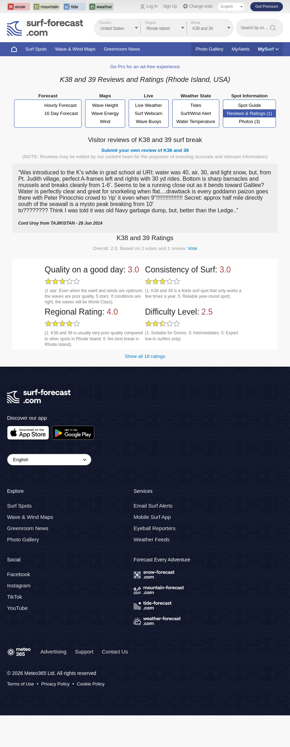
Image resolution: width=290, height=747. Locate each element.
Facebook (18, 574)
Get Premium (266, 6)
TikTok (14, 597)
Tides (195, 105)
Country (105, 23)
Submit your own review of (145, 150)
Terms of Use (20, 684)
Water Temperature (195, 121)
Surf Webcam (148, 113)
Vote (192, 248)
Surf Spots (36, 49)
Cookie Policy (91, 684)
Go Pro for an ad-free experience (145, 66)
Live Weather (148, 105)
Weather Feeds (151, 539)
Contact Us (115, 652)
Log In (152, 6)
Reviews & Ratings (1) (249, 113)
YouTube (17, 608)
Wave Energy (105, 113)
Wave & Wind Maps (75, 49)
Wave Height (105, 105)
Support (84, 652)
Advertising (53, 652)
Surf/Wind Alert (196, 113)
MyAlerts (241, 49)
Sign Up (170, 6)
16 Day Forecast (61, 113)
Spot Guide (249, 105)
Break (195, 23)
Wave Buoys (148, 121)
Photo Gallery (209, 49)
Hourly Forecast (60, 105)
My (268, 49)
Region (150, 23)
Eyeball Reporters (154, 528)
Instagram (19, 585)
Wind (105, 121)
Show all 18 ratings (145, 356)
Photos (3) (249, 121)
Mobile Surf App (152, 517)
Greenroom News (122, 49)
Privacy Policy (55, 684)
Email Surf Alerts (153, 506)
